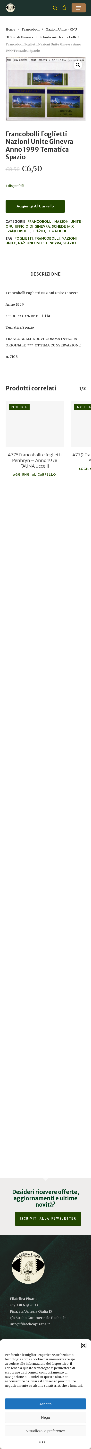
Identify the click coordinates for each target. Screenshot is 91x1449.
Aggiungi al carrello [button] (34, 474)
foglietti (24, 239)
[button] (83, 1345)
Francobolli (31, 29)
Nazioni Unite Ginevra (39, 243)
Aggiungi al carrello (35, 206)
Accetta (45, 1404)
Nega (45, 1417)
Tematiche (57, 231)
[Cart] (64, 8)
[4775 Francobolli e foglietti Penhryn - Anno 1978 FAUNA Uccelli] (35, 424)
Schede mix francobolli (58, 37)
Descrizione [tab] (45, 274)
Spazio (39, 231)
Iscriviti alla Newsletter (48, 1218)
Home (10, 29)
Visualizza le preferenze (45, 1431)
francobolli (47, 239)
